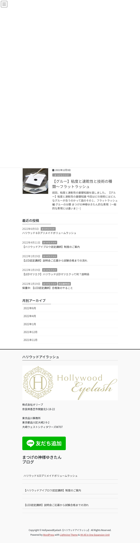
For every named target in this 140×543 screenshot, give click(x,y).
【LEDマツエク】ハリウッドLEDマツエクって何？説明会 (55, 274)
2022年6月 (30, 308)
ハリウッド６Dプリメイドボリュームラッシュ (49, 233)
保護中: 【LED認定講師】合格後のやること (47, 288)
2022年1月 (30, 324)
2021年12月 (31, 332)
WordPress (48, 534)
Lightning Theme (69, 534)
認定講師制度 (64, 283)
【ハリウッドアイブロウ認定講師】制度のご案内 (51, 247)
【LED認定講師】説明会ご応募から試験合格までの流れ (54, 260)
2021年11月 (31, 340)
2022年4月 (30, 316)
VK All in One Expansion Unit (95, 534)
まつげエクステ (61, 175)
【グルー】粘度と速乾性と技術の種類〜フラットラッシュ (82, 183)
